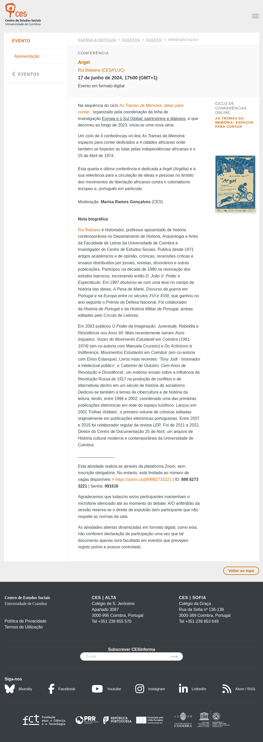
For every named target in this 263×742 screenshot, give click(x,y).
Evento (154, 40)
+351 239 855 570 (114, 621)
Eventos (131, 40)
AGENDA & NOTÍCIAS (97, 40)
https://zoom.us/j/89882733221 (143, 479)
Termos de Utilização (24, 627)
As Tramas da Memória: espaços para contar (234, 122)
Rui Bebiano (89, 230)
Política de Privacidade (25, 621)
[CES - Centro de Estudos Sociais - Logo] (23, 13)
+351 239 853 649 (202, 621)
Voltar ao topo (241, 570)
